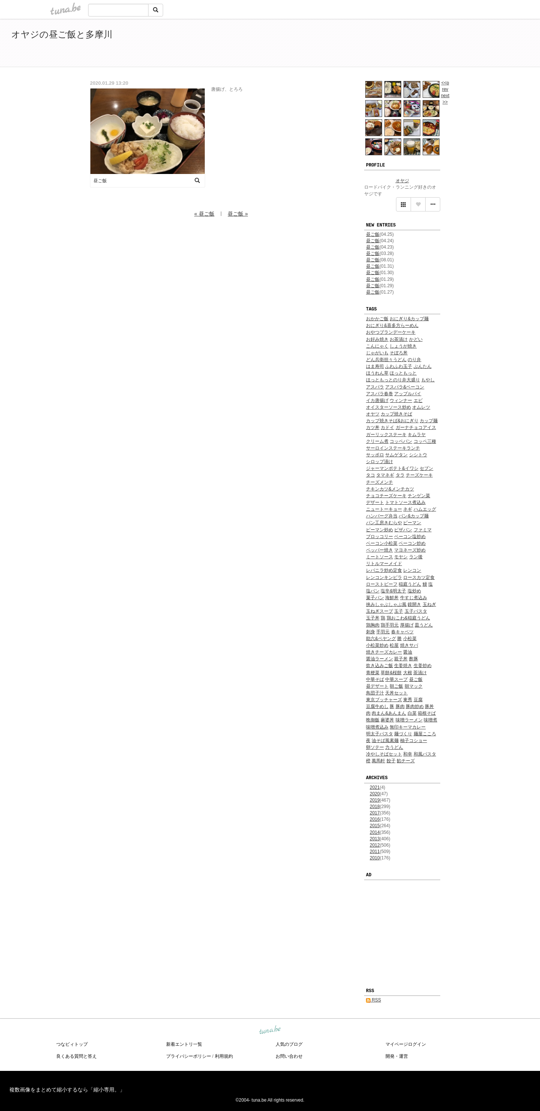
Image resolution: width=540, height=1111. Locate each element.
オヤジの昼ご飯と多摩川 (61, 34)
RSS (373, 1000)
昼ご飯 (373, 234)
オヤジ (402, 180)
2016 (375, 819)
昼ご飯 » (238, 214)
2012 (375, 845)
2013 (375, 838)
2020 (375, 793)
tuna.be (269, 1030)
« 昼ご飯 (204, 214)
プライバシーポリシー (188, 1056)
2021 (375, 787)
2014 (375, 832)
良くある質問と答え (76, 1056)
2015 (375, 825)
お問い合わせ (289, 1056)
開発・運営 (397, 1056)
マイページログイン (406, 1044)
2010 (375, 858)
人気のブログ (289, 1044)
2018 (375, 806)
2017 (375, 813)
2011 (375, 851)
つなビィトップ (72, 1044)
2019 (375, 800)
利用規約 (224, 1056)
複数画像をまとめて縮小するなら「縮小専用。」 (67, 1090)
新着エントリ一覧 (184, 1044)
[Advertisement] (442, 44)
